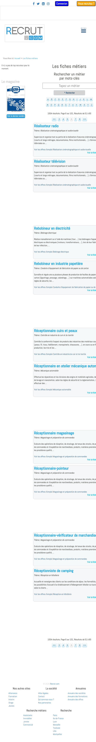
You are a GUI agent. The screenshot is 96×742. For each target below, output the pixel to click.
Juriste (26, 721)
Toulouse (56, 727)
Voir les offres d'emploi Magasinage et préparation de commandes (60, 456)
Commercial (28, 724)
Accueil (17, 58)
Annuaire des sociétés (76, 693)
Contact (41, 696)
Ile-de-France (58, 718)
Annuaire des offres (75, 699)
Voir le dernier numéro (15, 116)
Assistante (27, 715)
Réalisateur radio (46, 125)
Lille (54, 731)
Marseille (56, 724)
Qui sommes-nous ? (46, 699)
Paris (55, 715)
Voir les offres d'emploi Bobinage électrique (51, 251)
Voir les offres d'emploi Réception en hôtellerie (52, 594)
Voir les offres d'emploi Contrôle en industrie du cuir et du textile (60, 354)
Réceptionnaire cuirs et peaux (55, 330)
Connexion (61, 3)
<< (54, 119)
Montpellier (57, 734)
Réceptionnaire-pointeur (51, 468)
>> (84, 119)
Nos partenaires (44, 702)
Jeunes (11, 705)
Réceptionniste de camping (53, 570)
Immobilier (27, 718)
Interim (11, 699)
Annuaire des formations (77, 696)
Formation (13, 696)
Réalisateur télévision (49, 161)
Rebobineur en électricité (52, 228)
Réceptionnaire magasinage (54, 433)
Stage (11, 702)
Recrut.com (54, 683)
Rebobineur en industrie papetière (58, 263)
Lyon (55, 721)
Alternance (13, 693)
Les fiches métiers (30, 58)
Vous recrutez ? (86, 3)
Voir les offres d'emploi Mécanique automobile (52, 389)
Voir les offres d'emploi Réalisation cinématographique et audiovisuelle (62, 149)
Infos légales (43, 693)
